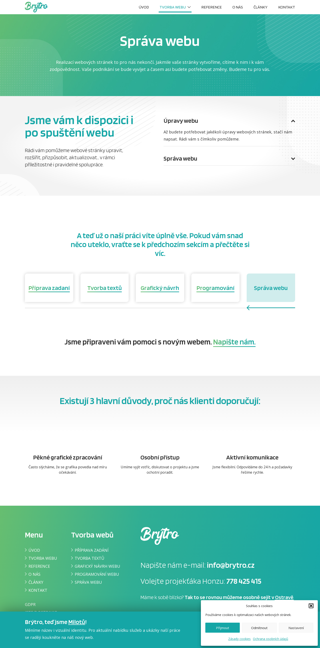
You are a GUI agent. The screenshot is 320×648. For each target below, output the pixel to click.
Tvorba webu (173, 7)
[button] (311, 606)
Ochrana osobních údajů (270, 639)
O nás (237, 7)
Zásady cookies (239, 639)
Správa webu (88, 582)
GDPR (30, 604)
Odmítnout (259, 628)
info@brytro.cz (230, 565)
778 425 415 (243, 581)
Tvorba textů (89, 558)
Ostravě (284, 597)
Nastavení (296, 628)
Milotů (76, 622)
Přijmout (222, 628)
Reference (211, 7)
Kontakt (286, 7)
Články (261, 7)
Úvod (144, 7)
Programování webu (97, 574)
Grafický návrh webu (97, 566)
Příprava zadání (91, 550)
